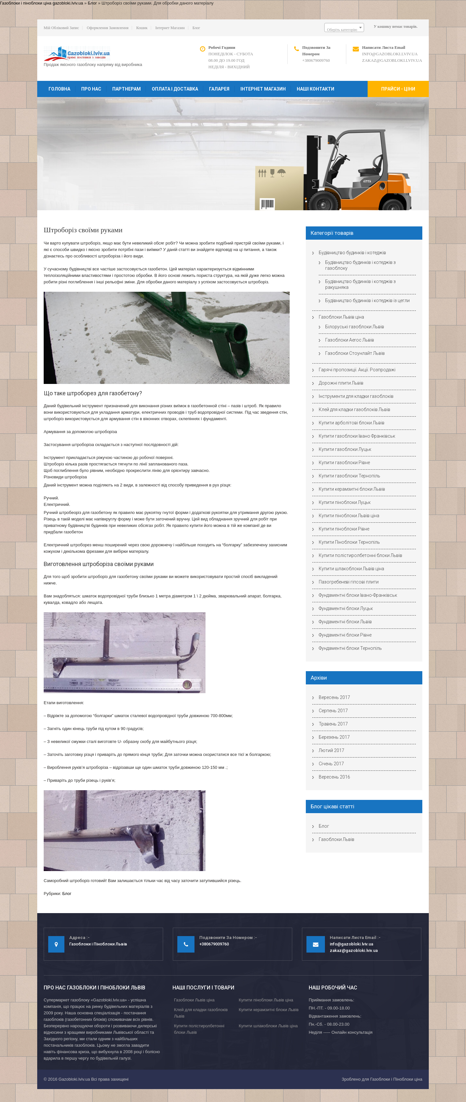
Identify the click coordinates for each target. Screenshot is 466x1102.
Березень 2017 (334, 737)
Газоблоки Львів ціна (341, 317)
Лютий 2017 (331, 750)
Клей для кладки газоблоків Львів (354, 409)
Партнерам (126, 89)
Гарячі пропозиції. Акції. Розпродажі (357, 369)
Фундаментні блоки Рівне (345, 635)
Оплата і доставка (175, 89)
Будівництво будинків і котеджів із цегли (367, 300)
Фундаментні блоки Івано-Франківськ (358, 595)
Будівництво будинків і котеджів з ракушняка (360, 284)
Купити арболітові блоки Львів (351, 422)
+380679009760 (316, 60)
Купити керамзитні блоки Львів (352, 489)
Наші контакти (315, 89)
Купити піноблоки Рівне (344, 528)
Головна (59, 89)
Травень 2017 (333, 723)
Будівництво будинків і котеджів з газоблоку (360, 265)
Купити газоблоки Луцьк (345, 449)
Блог (92, 3)
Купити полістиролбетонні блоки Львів (360, 555)
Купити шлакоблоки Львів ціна (351, 568)
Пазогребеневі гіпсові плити (349, 581)
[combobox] (344, 27)
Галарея (219, 89)
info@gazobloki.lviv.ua (390, 53)
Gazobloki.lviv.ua (74, 1079)
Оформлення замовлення (107, 28)
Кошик (142, 28)
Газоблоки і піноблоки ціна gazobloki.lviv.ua (41, 3)
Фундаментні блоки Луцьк (346, 608)
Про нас (91, 89)
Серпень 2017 (333, 710)
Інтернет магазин (170, 28)
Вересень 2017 (334, 697)
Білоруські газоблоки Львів (354, 326)
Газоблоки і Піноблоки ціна (396, 1079)
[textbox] (344, 29)
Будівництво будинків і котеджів (352, 252)
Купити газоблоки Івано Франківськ (357, 436)
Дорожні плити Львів (341, 383)
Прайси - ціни (398, 89)
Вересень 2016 (334, 777)
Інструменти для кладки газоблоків (356, 396)
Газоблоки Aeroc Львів (349, 340)
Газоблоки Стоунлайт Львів (355, 353)
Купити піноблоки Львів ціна (349, 515)
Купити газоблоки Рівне (344, 462)
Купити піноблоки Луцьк (345, 502)
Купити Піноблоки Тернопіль (349, 542)
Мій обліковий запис (61, 28)
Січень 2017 (331, 763)
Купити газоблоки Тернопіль (349, 475)
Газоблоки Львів (336, 839)
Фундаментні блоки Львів (345, 621)
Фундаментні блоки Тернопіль (350, 648)
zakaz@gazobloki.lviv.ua (392, 60)
